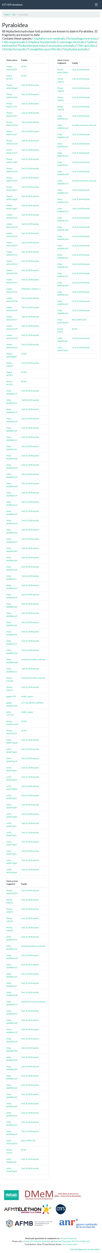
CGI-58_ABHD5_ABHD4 (32, 703)
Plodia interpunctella (31, 45)
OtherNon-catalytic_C (31, 289)
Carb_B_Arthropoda (30, 85)
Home (6, 14)
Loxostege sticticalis (71, 42)
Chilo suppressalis (13, 42)
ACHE (24, 66)
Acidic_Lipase (27, 696)
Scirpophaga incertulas (82, 38)
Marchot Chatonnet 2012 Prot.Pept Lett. (72, 1241)
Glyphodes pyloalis (75, 49)
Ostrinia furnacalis (14, 49)
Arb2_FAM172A (28, 1140)
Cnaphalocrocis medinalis (48, 38)
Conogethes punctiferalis (44, 49)
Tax (13, 14)
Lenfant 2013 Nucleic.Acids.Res (36, 1241)
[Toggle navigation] (96, 4)
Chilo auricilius (86, 45)
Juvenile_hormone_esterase (33, 659)
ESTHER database (12, 4)
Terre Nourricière (69, 1244)
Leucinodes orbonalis (61, 45)
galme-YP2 (11, 696)
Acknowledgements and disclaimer (85, 1249)
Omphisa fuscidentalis (41, 42)
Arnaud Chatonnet (69, 1238)
